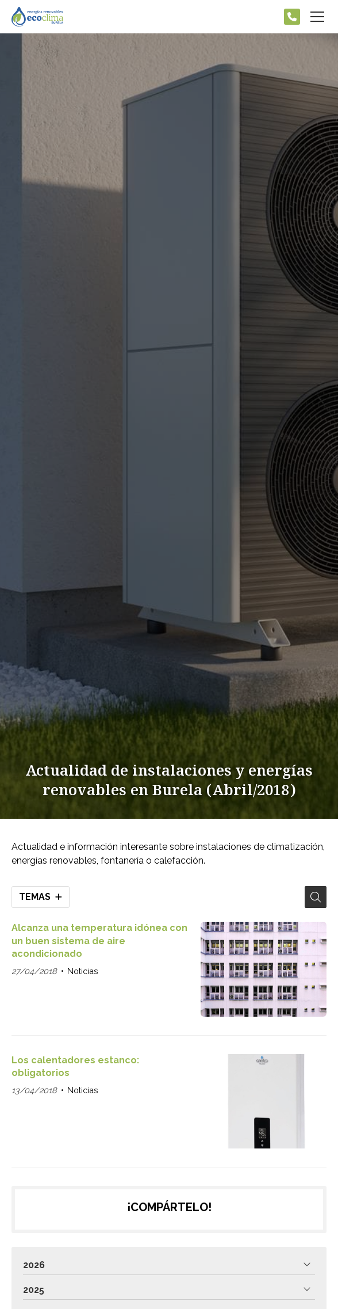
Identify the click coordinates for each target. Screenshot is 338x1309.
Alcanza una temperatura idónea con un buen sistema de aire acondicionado (99, 940)
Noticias (82, 971)
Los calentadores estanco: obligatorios (75, 1066)
